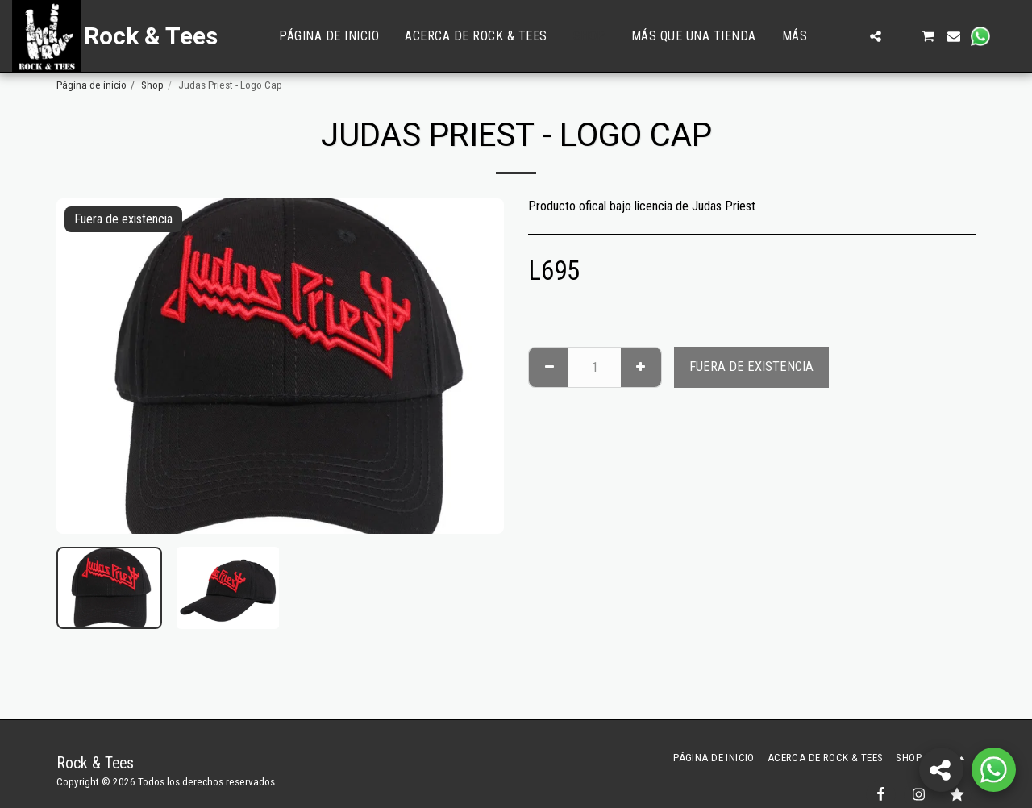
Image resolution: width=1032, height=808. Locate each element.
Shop (152, 85)
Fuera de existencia (751, 366)
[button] (850, 36)
